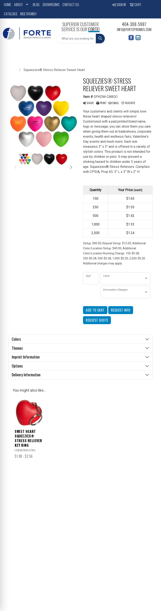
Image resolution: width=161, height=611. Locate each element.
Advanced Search (90, 517)
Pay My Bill (107, 527)
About (18, 4)
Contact (89, 502)
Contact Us (70, 4)
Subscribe (12, 576)
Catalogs (10, 13)
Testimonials (90, 508)
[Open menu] (152, 53)
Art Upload (108, 516)
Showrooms (51, 4)
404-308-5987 (134, 24)
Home (7, 4)
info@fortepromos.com (134, 29)
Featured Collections (110, 499)
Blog (36, 4)
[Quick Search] (76, 38)
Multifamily (28, 13)
